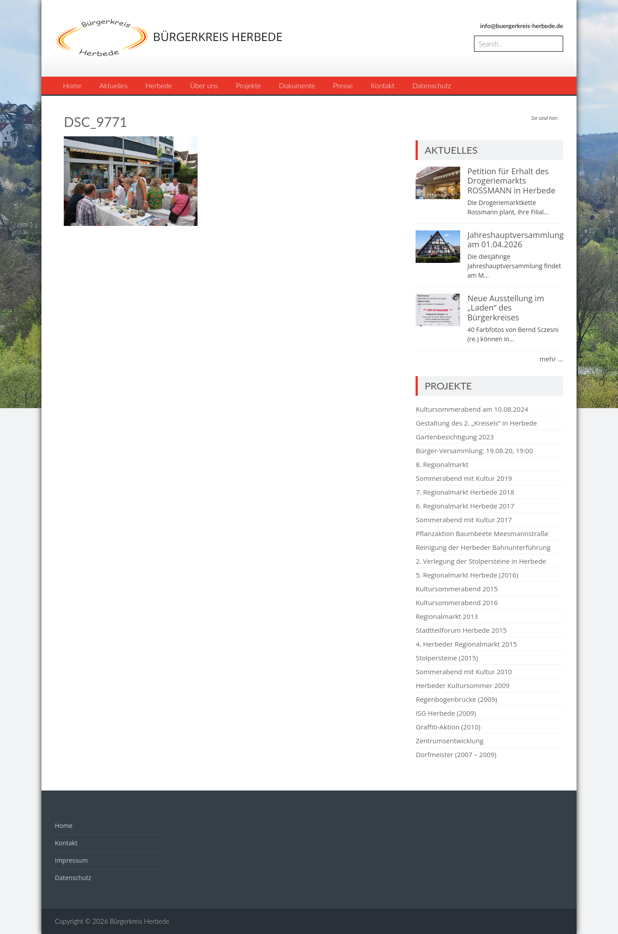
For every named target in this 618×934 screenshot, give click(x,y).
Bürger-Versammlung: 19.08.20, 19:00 (474, 450)
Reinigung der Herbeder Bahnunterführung (483, 547)
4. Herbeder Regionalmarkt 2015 (466, 643)
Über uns (204, 85)
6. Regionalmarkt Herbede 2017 (465, 505)
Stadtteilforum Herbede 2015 (461, 630)
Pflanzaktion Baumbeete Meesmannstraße (482, 533)
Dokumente (297, 85)
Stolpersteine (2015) (447, 657)
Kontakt (382, 85)
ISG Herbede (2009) (446, 713)
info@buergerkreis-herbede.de (521, 25)
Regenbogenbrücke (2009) (456, 699)
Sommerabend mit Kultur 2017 (464, 519)
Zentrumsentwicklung (449, 740)
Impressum (71, 860)
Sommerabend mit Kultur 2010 (464, 671)
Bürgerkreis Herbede (139, 921)
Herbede (158, 85)
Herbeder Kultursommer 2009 (462, 685)
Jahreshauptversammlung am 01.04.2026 (515, 239)
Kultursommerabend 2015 (457, 588)
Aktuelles (113, 85)
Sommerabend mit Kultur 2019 (464, 478)
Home (72, 85)
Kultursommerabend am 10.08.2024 (472, 409)
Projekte (248, 85)
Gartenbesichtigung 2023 (455, 436)
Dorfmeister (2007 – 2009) (456, 754)
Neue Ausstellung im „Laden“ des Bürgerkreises (505, 308)
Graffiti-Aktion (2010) (448, 726)
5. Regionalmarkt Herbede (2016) (467, 574)
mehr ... (551, 358)
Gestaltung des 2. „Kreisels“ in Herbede (476, 422)
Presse (343, 85)
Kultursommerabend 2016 (457, 602)
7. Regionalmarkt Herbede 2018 (465, 491)
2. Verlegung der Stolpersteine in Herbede (481, 561)
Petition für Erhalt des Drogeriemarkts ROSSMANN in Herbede (511, 181)
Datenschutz (431, 85)
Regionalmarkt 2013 (447, 616)
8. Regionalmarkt (442, 464)
